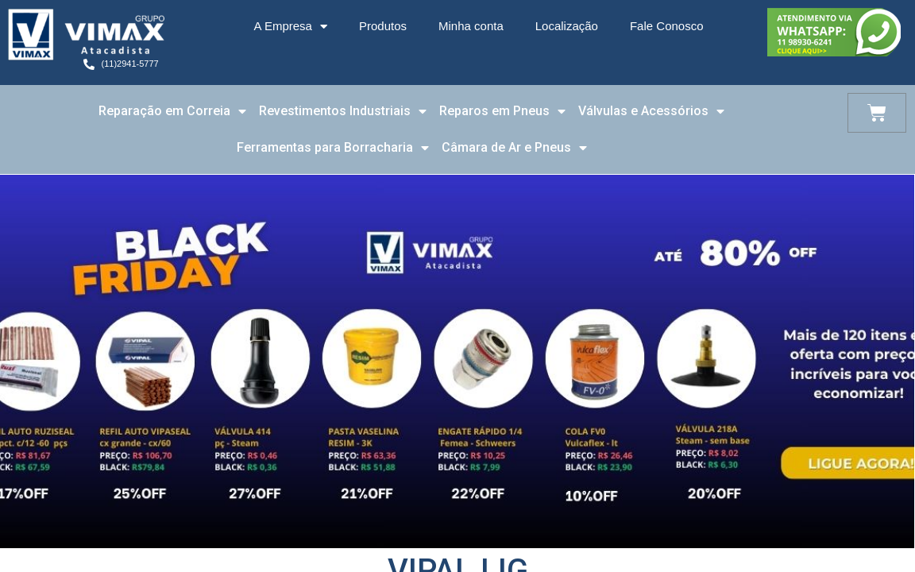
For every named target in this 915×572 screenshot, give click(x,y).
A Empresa (290, 27)
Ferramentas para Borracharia (333, 147)
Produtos (383, 26)
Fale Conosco (667, 26)
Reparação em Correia (172, 111)
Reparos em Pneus (502, 111)
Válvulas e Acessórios (651, 111)
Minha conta (471, 26)
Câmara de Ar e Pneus (514, 147)
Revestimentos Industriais (343, 111)
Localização (566, 26)
